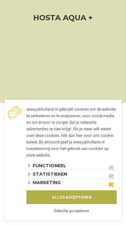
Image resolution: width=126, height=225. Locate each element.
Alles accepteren (71, 197)
